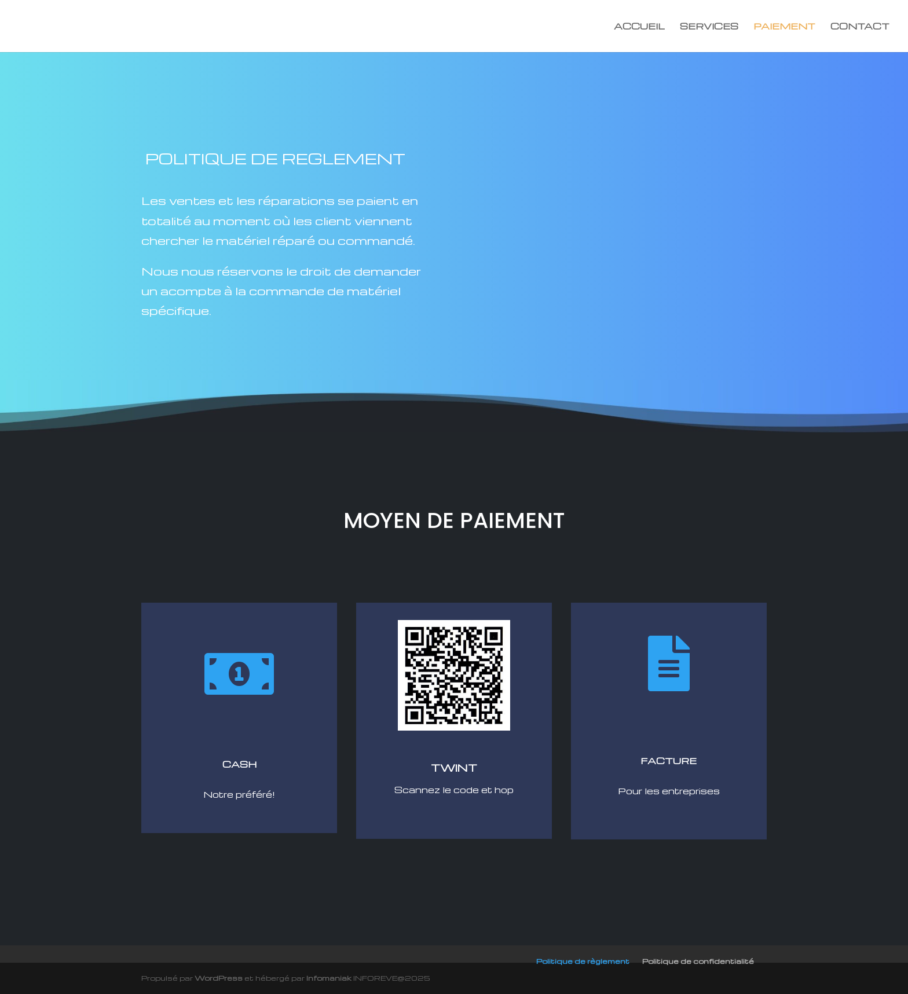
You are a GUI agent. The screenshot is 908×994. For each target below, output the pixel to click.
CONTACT (859, 27)
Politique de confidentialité (698, 961)
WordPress (219, 977)
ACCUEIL (639, 27)
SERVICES (709, 27)
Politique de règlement (582, 961)
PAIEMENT (784, 27)
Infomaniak (329, 977)
